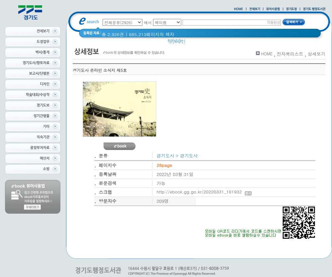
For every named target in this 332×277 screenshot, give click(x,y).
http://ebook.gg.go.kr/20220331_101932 (204, 192)
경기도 (209, 43)
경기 (193, 43)
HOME (267, 53)
